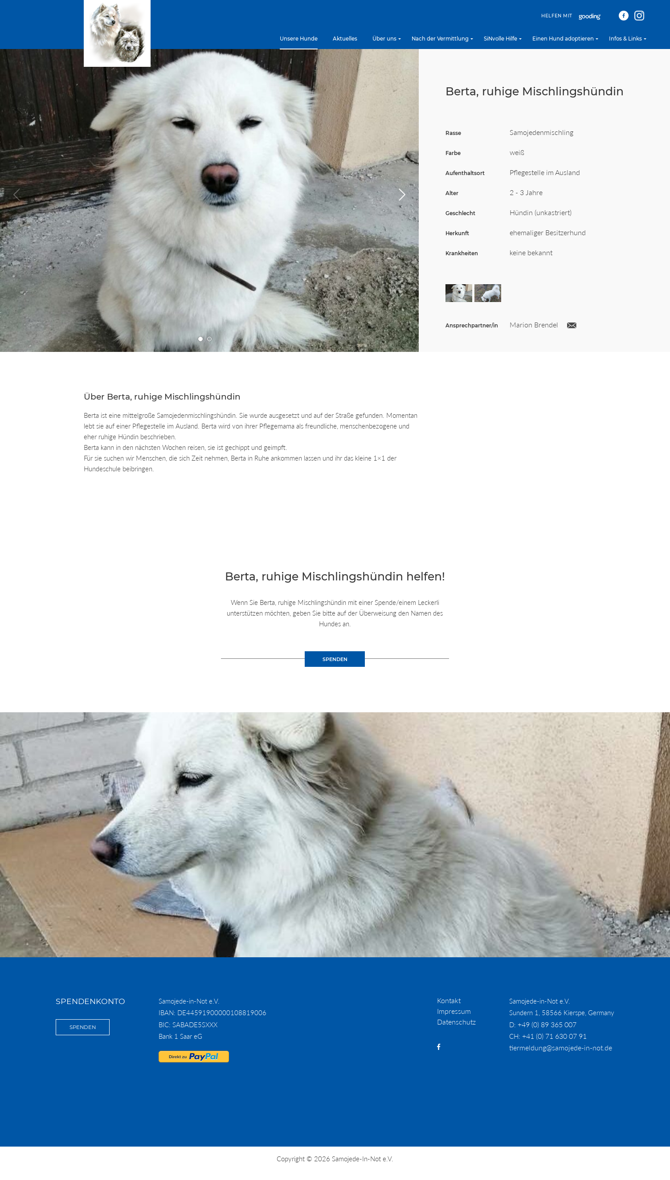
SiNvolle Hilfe (500, 39)
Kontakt (449, 1000)
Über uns (384, 39)
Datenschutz (456, 1021)
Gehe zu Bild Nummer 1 (201, 339)
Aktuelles (345, 39)
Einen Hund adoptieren (563, 39)
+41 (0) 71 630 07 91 (554, 1036)
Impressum (454, 1011)
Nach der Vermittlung (440, 39)
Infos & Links (625, 39)
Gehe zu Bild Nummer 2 (210, 339)
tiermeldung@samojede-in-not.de (560, 1047)
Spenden (82, 1027)
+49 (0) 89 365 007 (547, 1024)
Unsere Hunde (299, 39)
